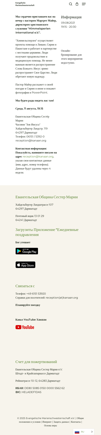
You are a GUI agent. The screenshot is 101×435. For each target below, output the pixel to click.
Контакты (76, 421)
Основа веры (50, 425)
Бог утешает (23, 242)
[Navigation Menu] (84, 4)
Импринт (47, 421)
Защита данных (61, 421)
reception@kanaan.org (38, 156)
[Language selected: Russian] (83, 432)
